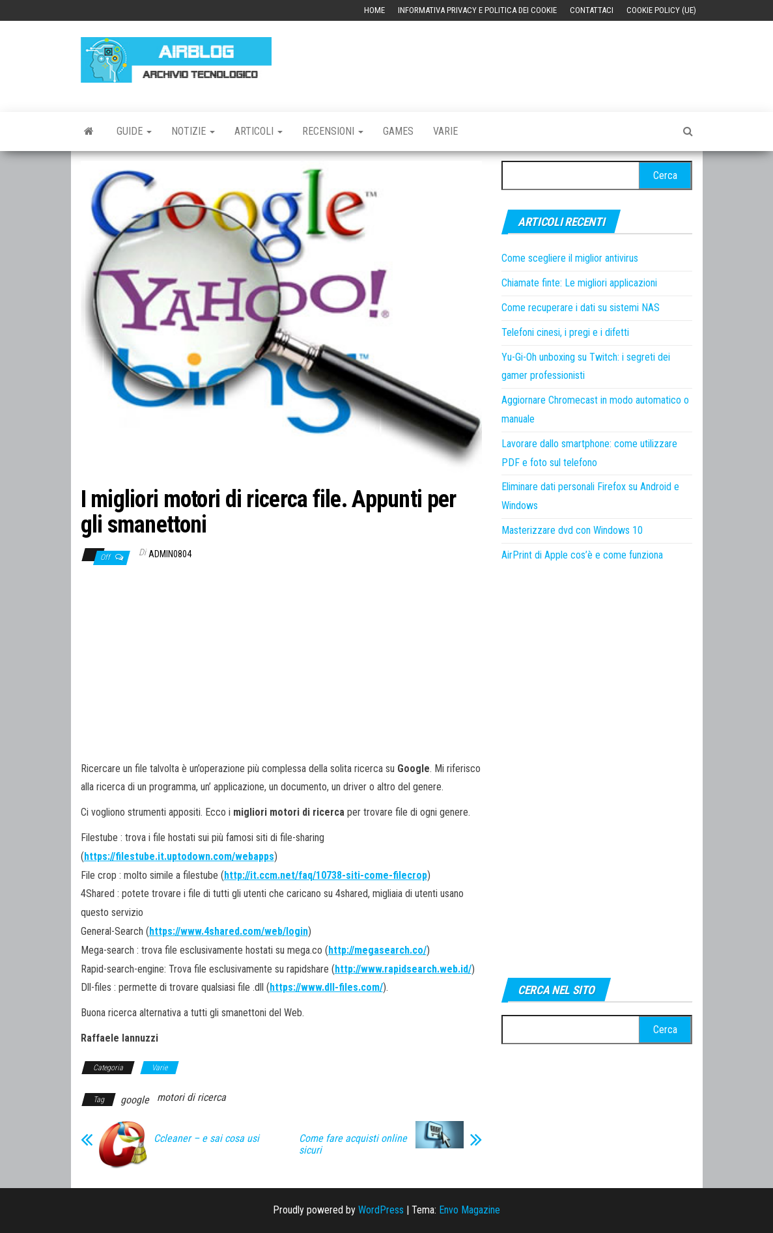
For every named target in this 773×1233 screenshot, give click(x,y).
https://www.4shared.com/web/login (228, 931)
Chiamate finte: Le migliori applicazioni (579, 283)
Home (374, 10)
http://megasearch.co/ (377, 950)
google (134, 1100)
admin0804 (169, 554)
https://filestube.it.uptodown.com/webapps (179, 856)
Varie (445, 131)
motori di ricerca (191, 1097)
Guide (134, 131)
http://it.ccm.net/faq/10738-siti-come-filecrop (325, 875)
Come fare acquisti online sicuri (353, 1144)
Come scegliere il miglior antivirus (569, 258)
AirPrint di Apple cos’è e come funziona (582, 555)
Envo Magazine (469, 1210)
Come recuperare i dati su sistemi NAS (580, 307)
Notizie (193, 131)
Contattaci (591, 10)
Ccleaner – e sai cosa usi (206, 1138)
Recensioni (332, 131)
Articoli (258, 131)
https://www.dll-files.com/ (326, 987)
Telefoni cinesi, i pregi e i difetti (565, 332)
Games (398, 131)
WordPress (381, 1210)
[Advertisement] (528, 60)
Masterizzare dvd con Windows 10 (572, 530)
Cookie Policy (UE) (661, 10)
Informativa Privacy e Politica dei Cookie (477, 10)
